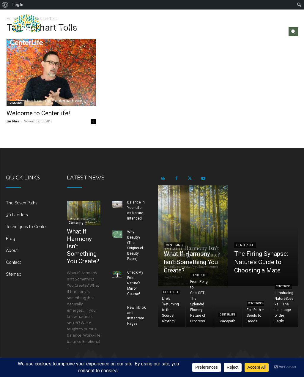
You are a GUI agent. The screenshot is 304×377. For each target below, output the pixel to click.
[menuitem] (5, 5)
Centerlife (15, 103)
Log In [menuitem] (17, 4)
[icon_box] (30, 205)
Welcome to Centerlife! (38, 113)
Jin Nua (13, 121)
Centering (76, 222)
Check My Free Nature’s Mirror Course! (135, 283)
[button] (293, 31)
